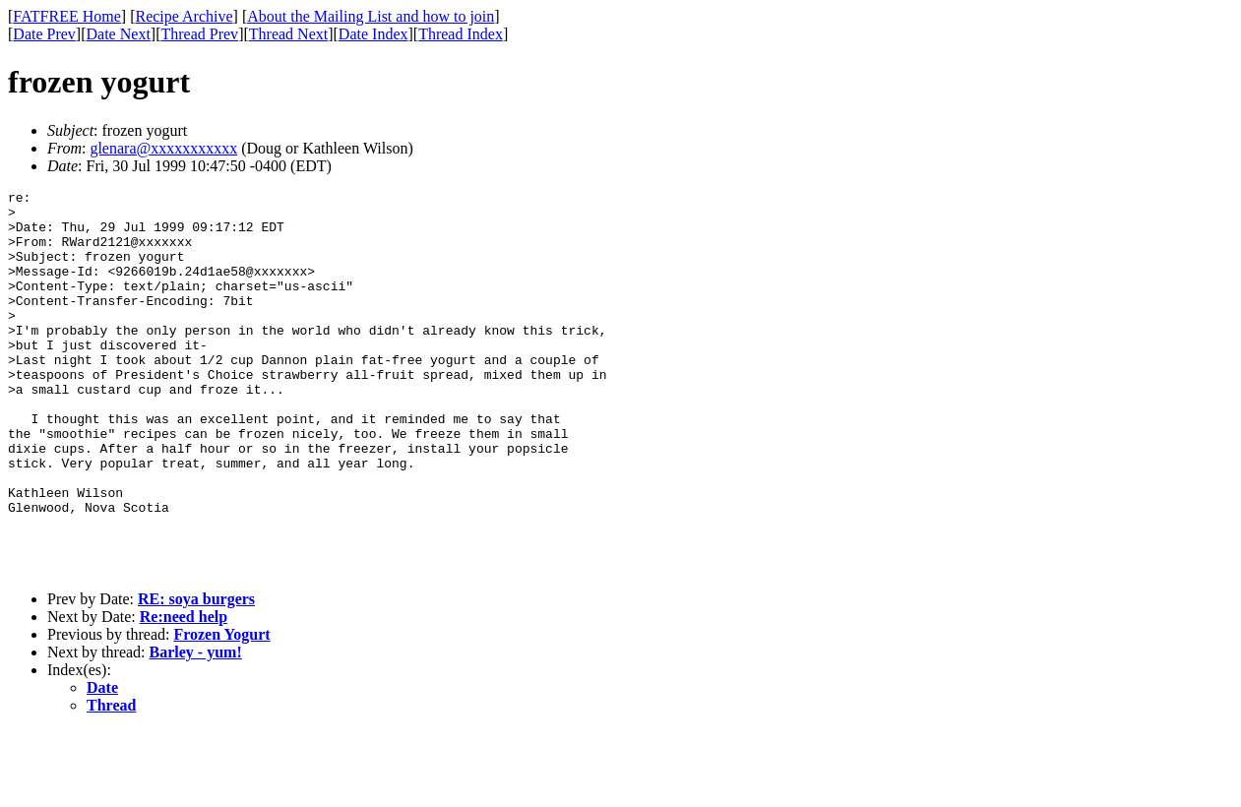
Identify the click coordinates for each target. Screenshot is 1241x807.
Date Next (119, 34)
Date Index (373, 34)
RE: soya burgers (196, 675)
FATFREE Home (66, 16)
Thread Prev (199, 34)
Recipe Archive (183, 16)
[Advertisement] (1151, 306)
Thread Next (288, 34)
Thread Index (460, 34)
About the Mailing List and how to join (370, 16)
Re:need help (183, 693)
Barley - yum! (196, 728)
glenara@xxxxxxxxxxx (163, 148)
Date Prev (44, 34)
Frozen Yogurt (221, 711)
